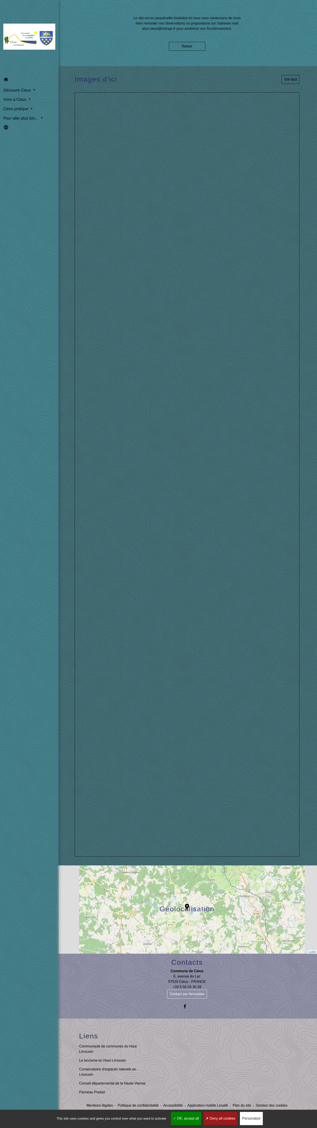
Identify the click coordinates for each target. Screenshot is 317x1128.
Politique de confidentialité (138, 1105)
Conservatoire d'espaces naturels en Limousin (107, 1071)
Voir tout (290, 79)
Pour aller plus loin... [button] (21, 117)
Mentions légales (100, 1105)
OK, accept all (186, 1118)
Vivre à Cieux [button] (15, 99)
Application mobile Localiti (207, 1105)
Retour (187, 46)
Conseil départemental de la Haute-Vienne (112, 1083)
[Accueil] (28, 37)
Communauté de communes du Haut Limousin (108, 1048)
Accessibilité (173, 1105)
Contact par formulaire (187, 994)
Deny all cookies (220, 1118)
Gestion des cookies (271, 1105)
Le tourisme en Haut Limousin (102, 1060)
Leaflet (312, 952)
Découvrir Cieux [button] (17, 89)
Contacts (187, 962)
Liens (88, 1036)
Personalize (251, 1118)
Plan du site (242, 1105)
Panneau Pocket (92, 1092)
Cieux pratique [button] (16, 108)
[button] (28, 79)
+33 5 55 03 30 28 (187, 987)
